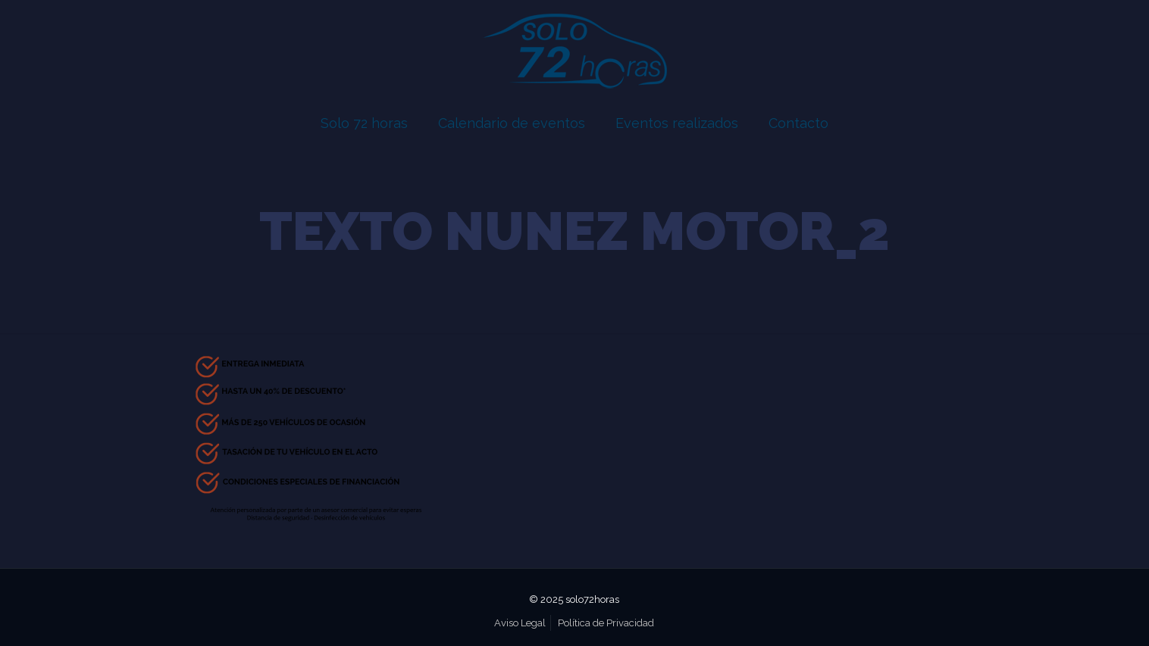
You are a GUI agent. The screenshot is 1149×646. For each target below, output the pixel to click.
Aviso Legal (520, 623)
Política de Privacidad (606, 623)
